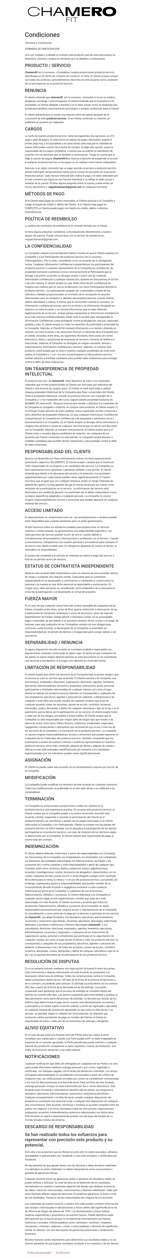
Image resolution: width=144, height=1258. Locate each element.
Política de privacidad (39, 1252)
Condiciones (63, 1252)
